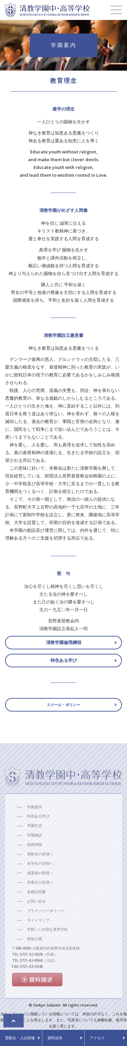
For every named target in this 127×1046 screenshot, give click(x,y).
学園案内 (34, 820)
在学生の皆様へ (40, 877)
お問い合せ (36, 915)
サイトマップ (38, 934)
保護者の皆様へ (40, 886)
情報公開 (34, 952)
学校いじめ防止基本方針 (47, 943)
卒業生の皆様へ (40, 896)
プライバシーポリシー (45, 924)
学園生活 (34, 839)
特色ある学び (63, 662)
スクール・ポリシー (63, 706)
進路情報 (34, 858)
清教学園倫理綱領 (63, 645)
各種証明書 (36, 905)
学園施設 (34, 849)
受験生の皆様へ (40, 868)
